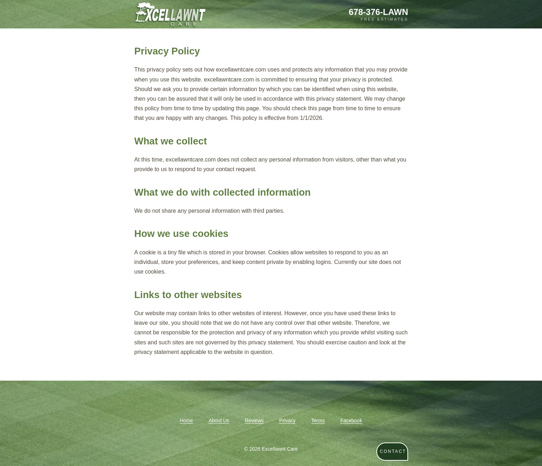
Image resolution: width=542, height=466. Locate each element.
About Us (219, 420)
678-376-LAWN (378, 12)
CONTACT (393, 451)
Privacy (287, 420)
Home (186, 420)
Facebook (351, 420)
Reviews (254, 420)
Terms (318, 420)
